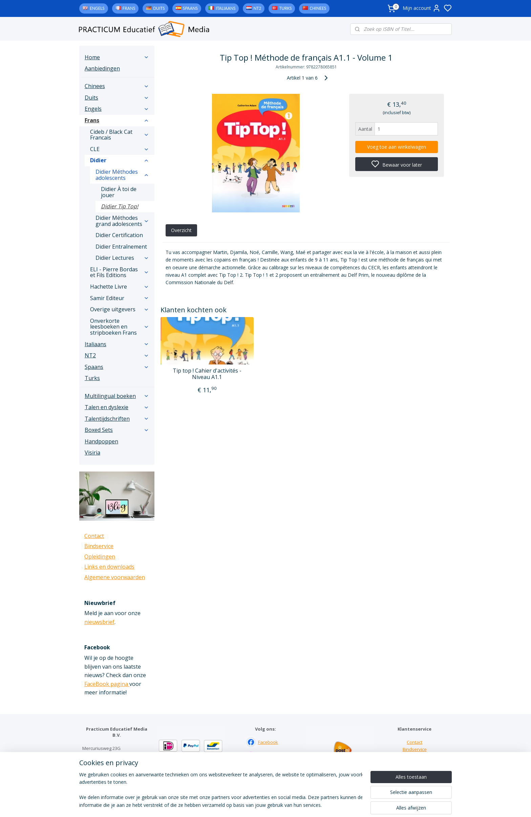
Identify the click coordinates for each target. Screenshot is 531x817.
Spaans (190, 8)
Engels (97, 8)
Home (117, 57)
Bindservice (98, 546)
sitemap (293, 804)
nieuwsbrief (99, 622)
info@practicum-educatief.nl (111, 776)
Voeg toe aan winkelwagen (396, 147)
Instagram (268, 756)
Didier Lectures (122, 257)
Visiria (92, 452)
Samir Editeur (119, 298)
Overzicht (181, 230)
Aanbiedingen (102, 68)
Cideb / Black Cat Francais (119, 135)
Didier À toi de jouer (118, 192)
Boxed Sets (117, 430)
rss (307, 804)
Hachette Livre (119, 286)
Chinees (318, 8)
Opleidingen (99, 556)
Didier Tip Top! (119, 206)
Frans (129, 8)
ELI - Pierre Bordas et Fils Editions (119, 272)
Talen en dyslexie (117, 407)
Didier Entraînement (121, 246)
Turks (285, 8)
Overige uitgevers (119, 309)
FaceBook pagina (106, 684)
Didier (119, 160)
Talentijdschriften (117, 418)
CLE (119, 149)
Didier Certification (119, 235)
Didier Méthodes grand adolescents (122, 221)
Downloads (414, 763)
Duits (159, 8)
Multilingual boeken (117, 396)
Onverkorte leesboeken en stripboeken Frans (119, 326)
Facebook (268, 742)
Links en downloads (109, 566)
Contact (94, 536)
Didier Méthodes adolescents (122, 175)
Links (414, 756)
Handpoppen (101, 441)
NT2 (257, 8)
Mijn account (422, 8)
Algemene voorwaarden (114, 577)
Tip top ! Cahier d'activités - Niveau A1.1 (207, 374)
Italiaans (225, 8)
